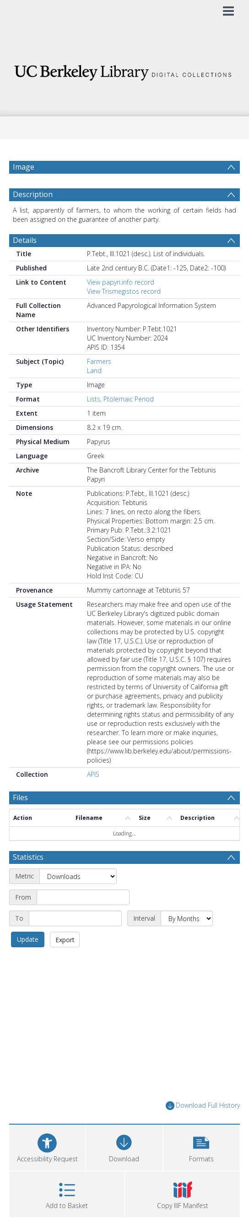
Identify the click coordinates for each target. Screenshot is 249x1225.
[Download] (124, 1146)
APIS (93, 774)
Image (23, 167)
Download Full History (203, 1105)
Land (94, 370)
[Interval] (187, 918)
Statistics (28, 857)
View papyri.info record (120, 282)
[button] (201, 1146)
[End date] (75, 918)
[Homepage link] (124, 70)
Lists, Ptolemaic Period (120, 399)
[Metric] (78, 876)
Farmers (99, 361)
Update (27, 939)
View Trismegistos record (124, 291)
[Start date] (83, 897)
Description (33, 194)
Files (20, 797)
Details (25, 240)
